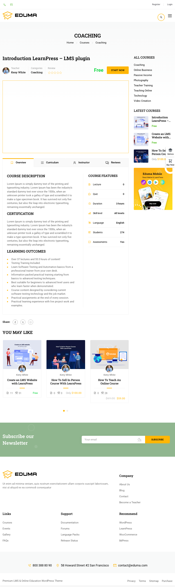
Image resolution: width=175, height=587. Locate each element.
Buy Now (170, 165)
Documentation (69, 522)
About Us (124, 484)
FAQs (6, 540)
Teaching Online (143, 90)
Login (169, 4)
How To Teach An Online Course (109, 381)
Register (156, 4)
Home (70, 42)
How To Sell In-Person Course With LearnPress (65, 381)
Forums (65, 528)
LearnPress (125, 528)
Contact (123, 496)
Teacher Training (143, 85)
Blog (121, 490)
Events (6, 528)
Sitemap (154, 581)
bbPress (124, 540)
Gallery (6, 534)
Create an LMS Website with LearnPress (22, 381)
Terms (142, 581)
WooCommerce (128, 534)
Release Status (69, 540)
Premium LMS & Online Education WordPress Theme (33, 580)
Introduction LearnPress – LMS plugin (160, 120)
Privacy (131, 581)
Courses (84, 42)
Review (51, 68)
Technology (140, 95)
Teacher (15, 68)
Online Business (143, 70)
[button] (64, 411)
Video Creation (142, 100)
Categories (36, 68)
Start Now (117, 70)
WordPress (125, 522)
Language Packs (70, 534)
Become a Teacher (129, 502)
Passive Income (143, 75)
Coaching (101, 42)
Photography (141, 80)
